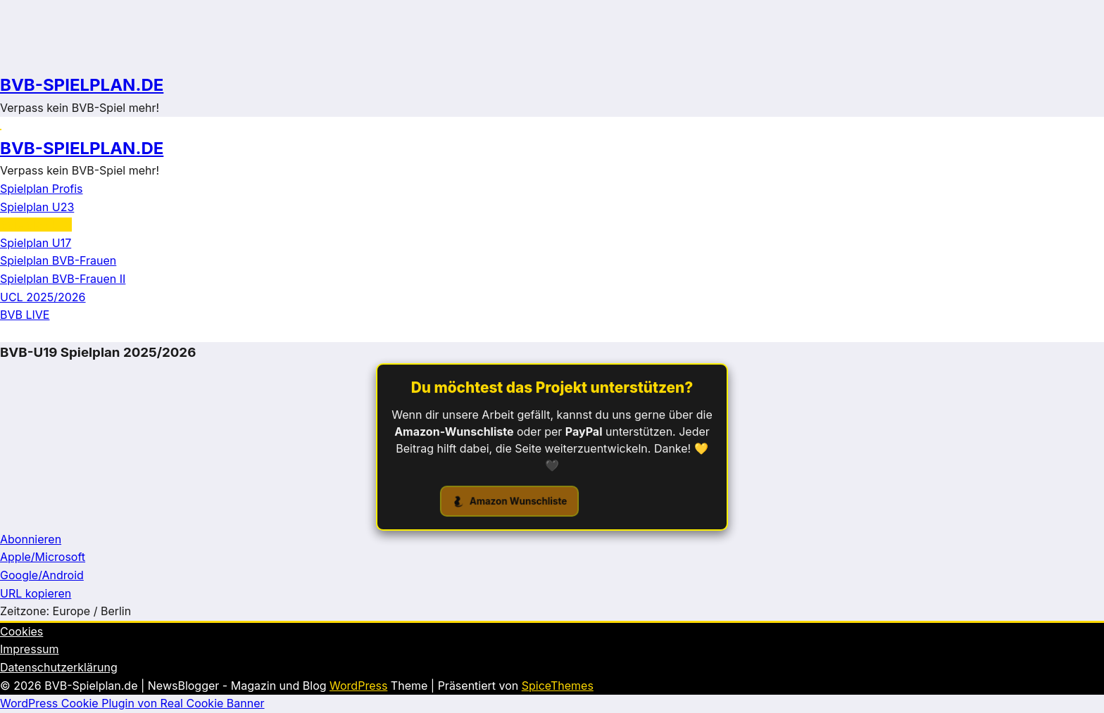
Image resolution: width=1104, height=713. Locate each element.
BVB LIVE (24, 315)
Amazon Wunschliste (510, 502)
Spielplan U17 (35, 243)
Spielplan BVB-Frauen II (62, 279)
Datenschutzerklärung (59, 667)
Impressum (29, 649)
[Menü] (0, 129)
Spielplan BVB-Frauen (58, 260)
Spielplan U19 (36, 224)
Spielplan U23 (37, 207)
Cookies (21, 631)
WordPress (358, 686)
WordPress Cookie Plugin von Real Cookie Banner (132, 703)
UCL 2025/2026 (43, 297)
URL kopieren (35, 593)
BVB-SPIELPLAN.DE (81, 85)
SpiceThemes (558, 686)
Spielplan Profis (41, 189)
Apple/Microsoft (42, 557)
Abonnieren (30, 539)
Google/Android (42, 575)
